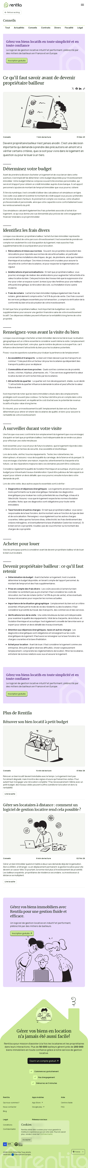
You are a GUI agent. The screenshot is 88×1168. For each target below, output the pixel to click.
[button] (78, 1151)
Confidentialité (46, 1134)
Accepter (27, 1139)
